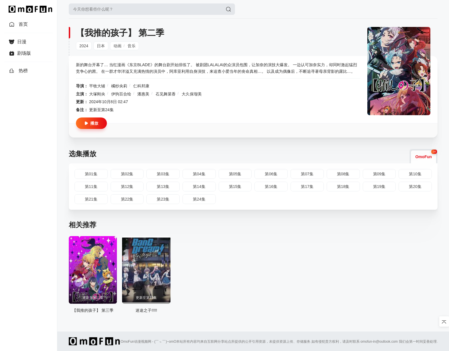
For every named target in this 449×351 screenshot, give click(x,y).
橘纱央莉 (119, 86)
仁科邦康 (141, 86)
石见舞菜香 (166, 94)
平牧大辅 (97, 86)
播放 (91, 123)
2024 (83, 46)
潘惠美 (143, 94)
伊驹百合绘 (121, 94)
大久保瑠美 (192, 94)
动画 (117, 46)
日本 (101, 46)
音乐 (132, 46)
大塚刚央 (97, 94)
